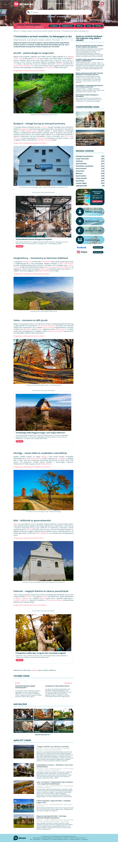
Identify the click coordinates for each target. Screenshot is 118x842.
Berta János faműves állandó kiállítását (58, 267)
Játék (51, 3)
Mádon (16, 524)
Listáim (65, 3)
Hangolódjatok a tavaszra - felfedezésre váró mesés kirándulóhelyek (54, 766)
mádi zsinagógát (42, 533)
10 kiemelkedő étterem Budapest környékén (34, 239)
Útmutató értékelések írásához (59, 839)
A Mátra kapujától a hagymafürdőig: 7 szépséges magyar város (53, 801)
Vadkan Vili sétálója (44, 271)
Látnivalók (78, 838)
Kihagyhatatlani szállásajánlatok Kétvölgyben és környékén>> (32, 467)
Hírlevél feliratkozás (74, 839)
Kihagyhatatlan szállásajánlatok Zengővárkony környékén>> (32, 274)
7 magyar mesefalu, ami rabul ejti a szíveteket (52, 747)
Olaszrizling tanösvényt (54, 600)
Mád (15, 719)
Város (83, 838)
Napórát (25, 598)
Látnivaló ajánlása (58, 838)
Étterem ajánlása (47, 838)
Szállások (79, 161)
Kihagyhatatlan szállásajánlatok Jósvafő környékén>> (30, 70)
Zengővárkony (46, 262)
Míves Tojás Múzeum (66, 263)
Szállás (72, 838)
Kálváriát (42, 598)
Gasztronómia (92, 135)
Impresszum (84, 839)
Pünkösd (98, 26)
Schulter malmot (47, 327)
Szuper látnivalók (32, 40)
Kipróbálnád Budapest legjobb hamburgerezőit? (25, 686)
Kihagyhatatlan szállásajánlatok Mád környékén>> (29, 538)
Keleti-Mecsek (27, 262)
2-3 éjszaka (54, 26)
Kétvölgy (43, 457)
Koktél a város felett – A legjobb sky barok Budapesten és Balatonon (89, 141)
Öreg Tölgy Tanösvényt (44, 140)
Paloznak (37, 731)
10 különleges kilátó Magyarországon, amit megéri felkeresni (40, 433)
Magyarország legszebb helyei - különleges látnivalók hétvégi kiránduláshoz (51, 817)
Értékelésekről (46, 839)
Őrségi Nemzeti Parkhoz (34, 458)
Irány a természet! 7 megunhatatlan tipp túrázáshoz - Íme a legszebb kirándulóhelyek (54, 783)
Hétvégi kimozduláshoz (20, 40)
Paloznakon (28, 596)
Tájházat (43, 269)
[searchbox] (59, 12)
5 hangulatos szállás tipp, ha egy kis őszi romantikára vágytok (41, 653)
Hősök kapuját (60, 329)
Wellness (80, 26)
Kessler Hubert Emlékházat (22, 66)
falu (15, 64)
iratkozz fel (34, 670)
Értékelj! (52, 17)
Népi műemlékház (60, 458)
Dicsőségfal (58, 3)
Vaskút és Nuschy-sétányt (55, 331)
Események (80, 180)
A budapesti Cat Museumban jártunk (57, 686)
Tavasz (89, 26)
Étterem (67, 838)
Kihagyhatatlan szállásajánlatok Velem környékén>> (29, 336)
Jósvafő (34, 58)
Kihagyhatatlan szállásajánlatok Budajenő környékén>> (30, 143)
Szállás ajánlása (37, 838)
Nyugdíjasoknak (67, 26)
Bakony (45, 596)
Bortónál (30, 529)
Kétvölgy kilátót (45, 464)
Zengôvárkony (18, 731)
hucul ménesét (48, 67)
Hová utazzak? (68, 804)
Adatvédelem (36, 839)
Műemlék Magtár (31, 131)
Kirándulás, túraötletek (44, 40)
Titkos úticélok (56, 40)
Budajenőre (24, 129)
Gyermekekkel (81, 163)
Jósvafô (56, 719)
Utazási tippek (57, 750)
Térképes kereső (65, 17)
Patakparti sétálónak (20, 600)
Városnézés (80, 171)
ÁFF (31, 839)
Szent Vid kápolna (49, 326)
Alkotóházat (26, 329)
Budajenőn (40, 138)
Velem (40, 326)
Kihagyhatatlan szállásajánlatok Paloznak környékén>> (30, 605)
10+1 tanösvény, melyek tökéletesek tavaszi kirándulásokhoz (86, 123)
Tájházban (59, 64)
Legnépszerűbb (80, 118)
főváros (45, 127)
